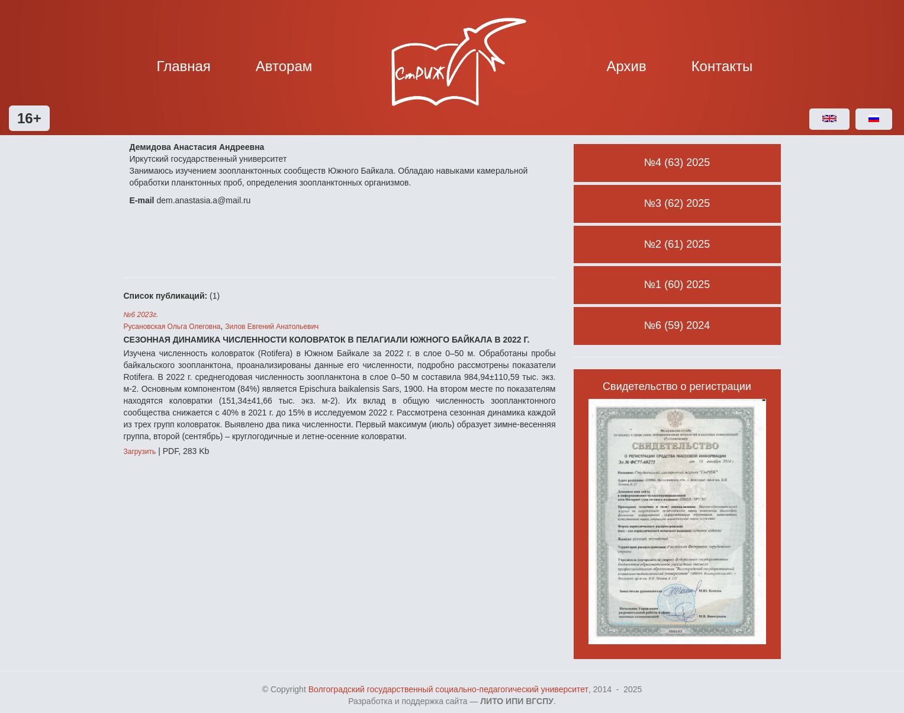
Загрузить (140, 451)
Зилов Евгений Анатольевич (272, 326)
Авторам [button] (284, 66)
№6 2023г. (141, 315)
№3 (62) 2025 (677, 203)
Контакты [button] (722, 66)
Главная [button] (184, 66)
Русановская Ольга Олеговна (172, 326)
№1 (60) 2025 (677, 284)
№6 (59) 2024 (677, 325)
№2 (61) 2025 (677, 244)
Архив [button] (626, 66)
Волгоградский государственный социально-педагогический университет (448, 689)
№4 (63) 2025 (677, 162)
